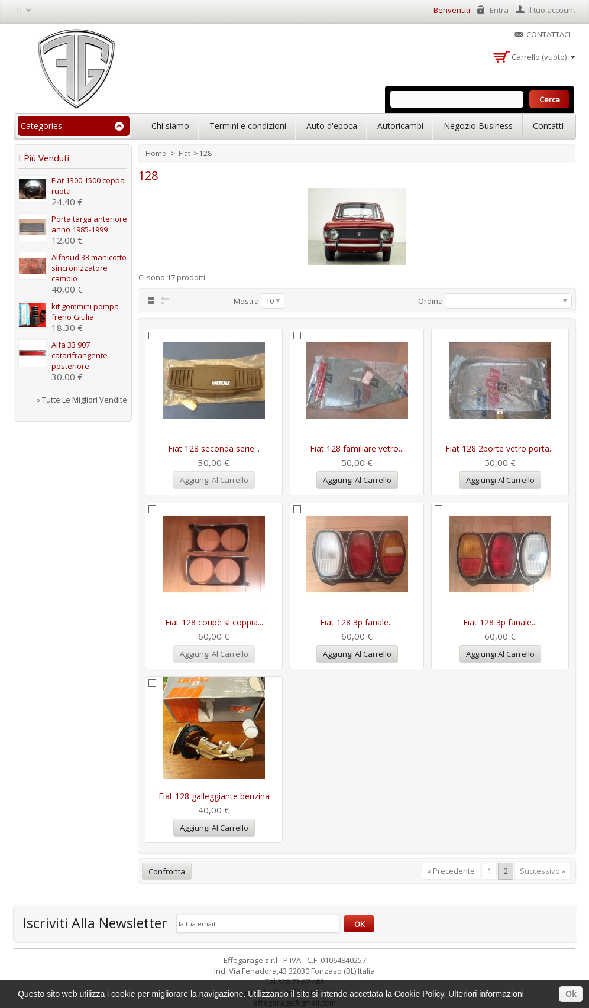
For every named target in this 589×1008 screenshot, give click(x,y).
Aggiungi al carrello (357, 480)
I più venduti (43, 158)
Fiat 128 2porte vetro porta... (500, 448)
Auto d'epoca (331, 125)
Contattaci (548, 34)
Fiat (184, 153)
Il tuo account (551, 10)
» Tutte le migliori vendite (82, 399)
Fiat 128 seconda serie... (214, 448)
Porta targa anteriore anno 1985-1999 (89, 224)
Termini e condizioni (247, 125)
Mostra (246, 301)
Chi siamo (170, 125)
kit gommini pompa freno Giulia (85, 311)
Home (156, 153)
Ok (571, 994)
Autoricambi (400, 125)
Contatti (548, 125)
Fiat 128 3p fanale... (357, 622)
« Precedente (451, 871)
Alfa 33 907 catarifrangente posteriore (79, 355)
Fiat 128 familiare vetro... (357, 448)
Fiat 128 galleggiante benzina (214, 796)
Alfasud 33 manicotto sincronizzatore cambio (89, 268)
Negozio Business (478, 125)
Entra (499, 10)
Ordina (430, 301)
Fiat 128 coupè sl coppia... (214, 622)
